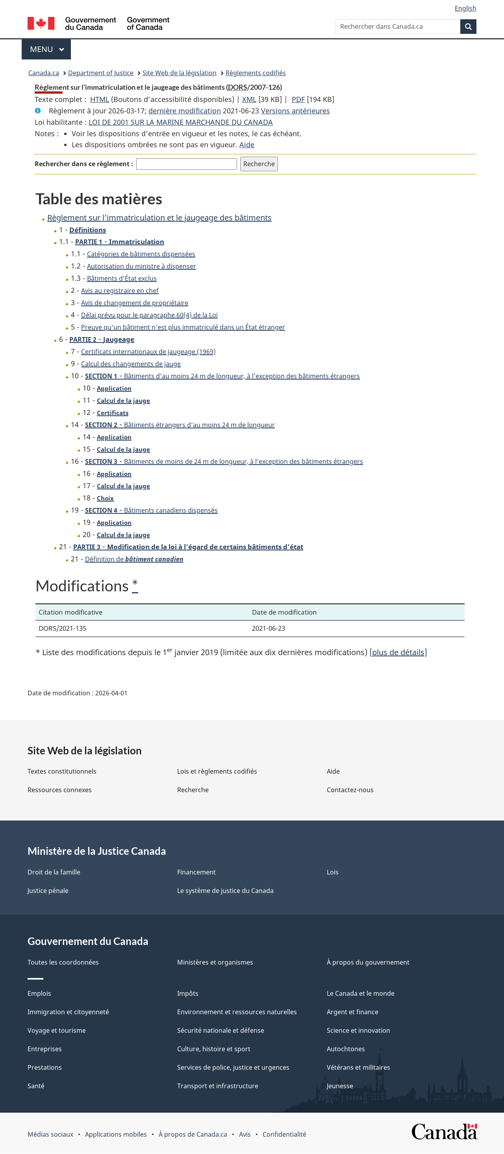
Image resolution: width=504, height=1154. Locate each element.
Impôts (187, 993)
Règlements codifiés (256, 73)
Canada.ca (43, 73)
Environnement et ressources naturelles (237, 1012)
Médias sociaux (50, 1134)
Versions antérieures (295, 110)
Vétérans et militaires (358, 1067)
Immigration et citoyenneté (68, 1012)
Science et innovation (358, 1030)
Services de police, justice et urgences (233, 1067)
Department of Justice (100, 73)
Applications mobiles (116, 1134)
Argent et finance (352, 1012)
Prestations (45, 1067)
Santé (36, 1086)
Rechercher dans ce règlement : (84, 163)
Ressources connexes (60, 790)
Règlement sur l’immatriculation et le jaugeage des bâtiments (159, 217)
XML (249, 99)
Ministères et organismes (215, 962)
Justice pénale (48, 891)
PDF (298, 99)
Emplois (39, 993)
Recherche (193, 790)
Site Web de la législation (180, 73)
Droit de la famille (54, 872)
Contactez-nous (350, 790)
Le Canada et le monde (361, 993)
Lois (333, 872)
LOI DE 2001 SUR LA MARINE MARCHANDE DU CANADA (181, 122)
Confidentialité (284, 1134)
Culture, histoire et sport (213, 1049)
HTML (99, 99)
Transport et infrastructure (217, 1086)
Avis (245, 1134)
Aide (246, 144)
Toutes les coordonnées (63, 962)
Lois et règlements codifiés (217, 771)
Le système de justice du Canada (225, 891)
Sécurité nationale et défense (220, 1030)
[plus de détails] (398, 652)
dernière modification (184, 110)
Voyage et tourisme (57, 1030)
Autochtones (346, 1049)
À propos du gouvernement (368, 962)
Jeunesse (340, 1086)
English (465, 8)
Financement (196, 872)
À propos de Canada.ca (193, 1134)
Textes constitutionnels (62, 771)
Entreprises (45, 1049)
